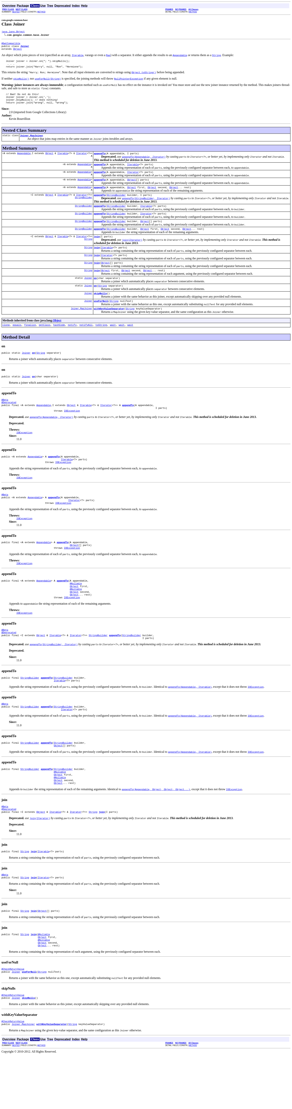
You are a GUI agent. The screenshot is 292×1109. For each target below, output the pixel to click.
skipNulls (100, 310)
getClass (44, 343)
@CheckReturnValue (12, 1020)
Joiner (88, 293)
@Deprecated (8, 423)
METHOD (41, 12)
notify (72, 343)
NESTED (16, 12)
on (95, 293)
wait (113, 343)
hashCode (59, 343)
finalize (30, 343)
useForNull (101, 318)
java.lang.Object (13, 32)
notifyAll (86, 343)
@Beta (4, 419)
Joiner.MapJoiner (31, 142)
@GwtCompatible (10, 44)
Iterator (81, 160)
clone (6, 343)
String (88, 252)
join (96, 249)
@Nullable (76, 614)
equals (17, 343)
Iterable (62, 160)
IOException (72, 433)
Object (17, 51)
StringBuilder (83, 208)
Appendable (24, 160)
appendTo (99, 160)
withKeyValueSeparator (109, 326)
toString (101, 343)
